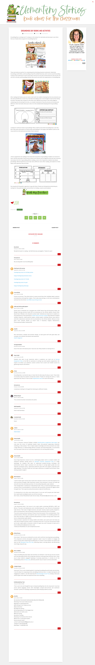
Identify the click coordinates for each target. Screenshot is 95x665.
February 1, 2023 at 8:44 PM (19, 386)
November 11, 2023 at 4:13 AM (19, 418)
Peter (15, 371)
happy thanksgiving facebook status (23, 275)
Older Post (55, 227)
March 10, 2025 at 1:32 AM (18, 429)
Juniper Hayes (17, 566)
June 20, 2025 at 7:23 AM (18, 440)
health (15, 329)
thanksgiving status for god (20, 282)
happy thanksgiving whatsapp (21, 285)
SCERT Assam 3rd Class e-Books (40, 315)
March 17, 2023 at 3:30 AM (18, 397)
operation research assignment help (44, 461)
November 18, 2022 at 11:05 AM (19, 372)
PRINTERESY (17, 431)
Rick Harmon (17, 476)
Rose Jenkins (17, 550)
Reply (59, 254)
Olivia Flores (17, 533)
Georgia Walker (18, 344)
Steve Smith (17, 438)
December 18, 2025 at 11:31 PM (19, 534)
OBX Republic (17, 406)
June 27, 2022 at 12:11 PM (18, 357)
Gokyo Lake (27, 559)
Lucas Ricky (17, 292)
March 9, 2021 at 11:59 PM (18, 308)
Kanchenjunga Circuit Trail (43, 573)
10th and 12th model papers (21, 306)
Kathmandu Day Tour (19, 582)
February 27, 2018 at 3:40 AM (19, 248)
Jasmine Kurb (17, 417)
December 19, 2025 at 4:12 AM (19, 568)
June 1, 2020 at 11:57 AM (18, 294)
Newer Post (16, 227)
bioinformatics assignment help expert (47, 442)
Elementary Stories (28, 33)
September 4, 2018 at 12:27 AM (19, 270)
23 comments (44, 33)
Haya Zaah (16, 355)
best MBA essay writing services (34, 299)
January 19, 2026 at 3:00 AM (19, 583)
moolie (16, 596)
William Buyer (17, 395)
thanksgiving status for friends (21, 279)
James (15, 427)
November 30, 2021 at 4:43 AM (19, 346)
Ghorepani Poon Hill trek (27, 542)
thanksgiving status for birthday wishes (23, 272)
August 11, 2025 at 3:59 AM (19, 504)
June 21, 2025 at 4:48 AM (18, 457)
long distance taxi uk (38, 378)
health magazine (18, 338)
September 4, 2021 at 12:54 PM (19, 330)
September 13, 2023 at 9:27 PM (19, 408)
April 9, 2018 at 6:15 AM (18, 259)
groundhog (19, 209)
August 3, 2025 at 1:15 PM (18, 478)
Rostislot (16, 247)
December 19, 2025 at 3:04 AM (19, 552)
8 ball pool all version (19, 268)
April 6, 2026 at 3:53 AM (18, 597)
